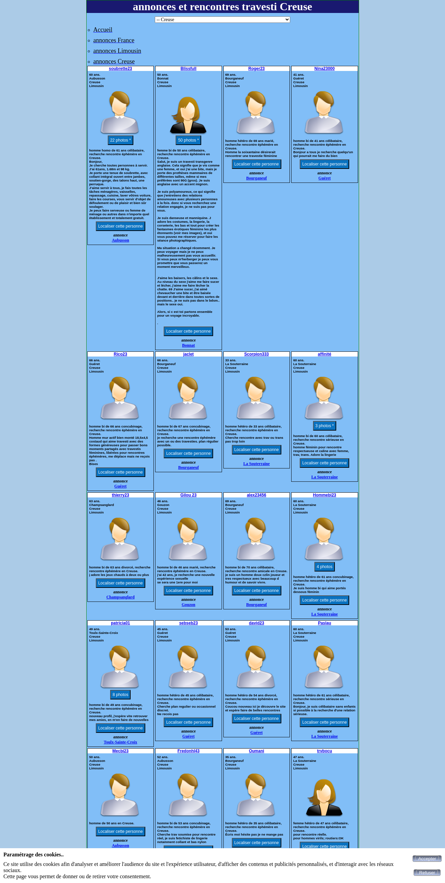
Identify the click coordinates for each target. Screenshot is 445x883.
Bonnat (188, 345)
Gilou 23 (188, 495)
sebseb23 (188, 623)
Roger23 (256, 68)
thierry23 (120, 495)
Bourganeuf (256, 178)
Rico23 (120, 354)
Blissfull (188, 68)
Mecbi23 (121, 751)
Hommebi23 (324, 495)
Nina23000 (324, 68)
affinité (324, 354)
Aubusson (120, 240)
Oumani (256, 751)
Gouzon (188, 604)
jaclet (188, 354)
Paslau (324, 623)
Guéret (324, 178)
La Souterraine (256, 463)
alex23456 (256, 495)
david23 (256, 623)
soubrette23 (120, 68)
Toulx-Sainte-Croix (120, 742)
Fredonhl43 (188, 751)
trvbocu (324, 751)
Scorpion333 (256, 354)
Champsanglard (120, 597)
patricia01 (120, 623)
